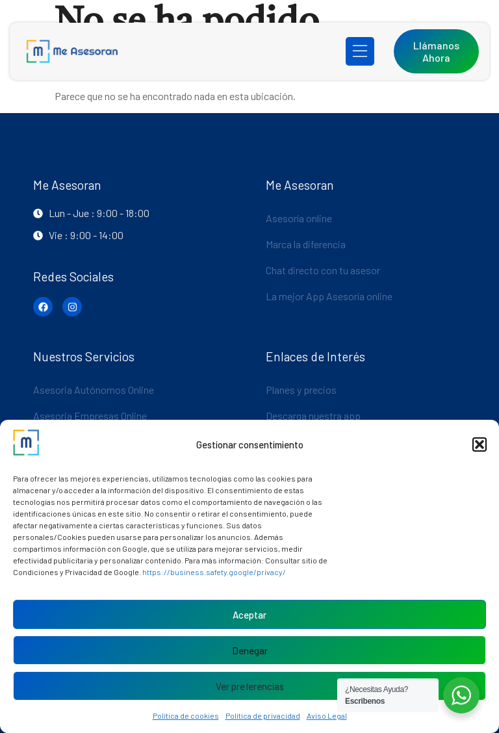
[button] (479, 444)
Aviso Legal (327, 715)
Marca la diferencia (306, 244)
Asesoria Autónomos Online (93, 389)
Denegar (250, 650)
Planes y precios (301, 389)
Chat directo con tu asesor (323, 270)
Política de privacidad (262, 715)
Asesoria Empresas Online (90, 415)
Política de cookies (186, 715)
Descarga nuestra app (313, 415)
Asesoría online (299, 218)
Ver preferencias (250, 686)
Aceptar (249, 615)
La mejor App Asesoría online (329, 296)
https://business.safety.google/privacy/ (214, 571)
